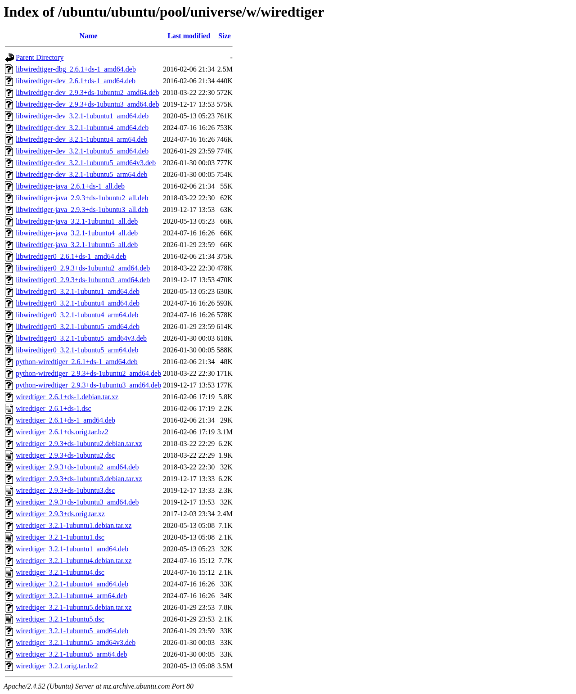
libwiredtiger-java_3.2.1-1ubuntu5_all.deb (77, 244)
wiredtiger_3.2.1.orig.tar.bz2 (57, 666)
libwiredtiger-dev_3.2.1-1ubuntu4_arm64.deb (82, 139)
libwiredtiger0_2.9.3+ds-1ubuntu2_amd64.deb (83, 268)
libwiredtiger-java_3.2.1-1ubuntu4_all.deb (77, 233)
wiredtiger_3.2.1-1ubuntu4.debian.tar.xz (73, 560)
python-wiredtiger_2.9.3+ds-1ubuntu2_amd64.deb (88, 373)
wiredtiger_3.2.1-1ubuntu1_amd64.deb (72, 549)
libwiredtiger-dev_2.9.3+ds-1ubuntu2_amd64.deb (87, 92)
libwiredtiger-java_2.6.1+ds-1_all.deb (70, 186)
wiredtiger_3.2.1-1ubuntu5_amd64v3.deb (75, 642)
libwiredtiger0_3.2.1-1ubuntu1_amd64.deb (78, 291)
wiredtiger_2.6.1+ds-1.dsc (53, 408)
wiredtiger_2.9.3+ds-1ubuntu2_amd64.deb (77, 467)
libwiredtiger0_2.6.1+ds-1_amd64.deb (71, 256)
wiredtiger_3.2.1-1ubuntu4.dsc (60, 572)
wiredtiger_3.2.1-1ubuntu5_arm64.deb (71, 654)
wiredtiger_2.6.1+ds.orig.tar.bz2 (62, 432)
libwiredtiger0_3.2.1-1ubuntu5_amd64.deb (78, 326)
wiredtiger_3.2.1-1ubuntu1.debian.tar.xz (73, 525)
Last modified (188, 36)
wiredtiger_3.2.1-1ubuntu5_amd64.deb (72, 631)
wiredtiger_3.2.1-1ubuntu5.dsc (60, 619)
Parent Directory (39, 57)
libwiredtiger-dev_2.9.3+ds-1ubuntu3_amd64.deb (87, 104)
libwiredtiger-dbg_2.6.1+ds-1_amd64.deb (76, 69)
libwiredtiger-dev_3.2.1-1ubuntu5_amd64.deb (82, 151)
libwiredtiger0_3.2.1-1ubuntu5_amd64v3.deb (81, 338)
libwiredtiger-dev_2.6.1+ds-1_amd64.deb (75, 81)
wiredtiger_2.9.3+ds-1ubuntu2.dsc (65, 455)
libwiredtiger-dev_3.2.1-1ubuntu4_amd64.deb (82, 127)
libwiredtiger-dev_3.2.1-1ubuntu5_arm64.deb (82, 174)
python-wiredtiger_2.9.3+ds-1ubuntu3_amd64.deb (88, 385)
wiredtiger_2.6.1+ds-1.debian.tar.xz (67, 397)
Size (224, 36)
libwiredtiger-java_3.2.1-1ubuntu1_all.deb (77, 221)
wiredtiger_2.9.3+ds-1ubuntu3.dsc (65, 490)
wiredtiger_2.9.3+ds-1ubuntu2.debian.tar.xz (79, 443)
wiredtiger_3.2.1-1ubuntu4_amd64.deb (72, 584)
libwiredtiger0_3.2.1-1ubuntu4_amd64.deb (78, 303)
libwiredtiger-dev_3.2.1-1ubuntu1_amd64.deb (82, 116)
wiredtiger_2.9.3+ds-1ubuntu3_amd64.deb (77, 502)
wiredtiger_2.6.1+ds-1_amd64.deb (65, 420)
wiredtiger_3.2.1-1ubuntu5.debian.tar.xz (73, 607)
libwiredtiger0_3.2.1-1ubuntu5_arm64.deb (77, 350)
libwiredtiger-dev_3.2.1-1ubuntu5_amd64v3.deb (86, 163)
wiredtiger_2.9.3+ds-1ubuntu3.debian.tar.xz (79, 478)
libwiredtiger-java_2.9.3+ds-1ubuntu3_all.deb (82, 209)
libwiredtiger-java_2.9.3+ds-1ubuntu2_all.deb (82, 198)
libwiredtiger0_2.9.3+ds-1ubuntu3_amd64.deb (83, 280)
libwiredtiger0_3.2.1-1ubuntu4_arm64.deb (77, 315)
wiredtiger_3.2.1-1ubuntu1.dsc (60, 537)
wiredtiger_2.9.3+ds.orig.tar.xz (60, 514)
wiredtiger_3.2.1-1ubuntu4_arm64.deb (71, 595)
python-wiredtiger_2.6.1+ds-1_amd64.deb (77, 361)
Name (89, 36)
